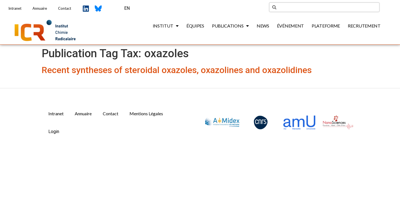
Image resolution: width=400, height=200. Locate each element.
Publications (230, 26)
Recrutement (364, 25)
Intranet (14, 8)
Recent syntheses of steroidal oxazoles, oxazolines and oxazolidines (177, 70)
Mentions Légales (146, 113)
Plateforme (326, 25)
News (263, 25)
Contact (64, 8)
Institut (166, 26)
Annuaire (39, 8)
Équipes (195, 25)
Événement (290, 25)
